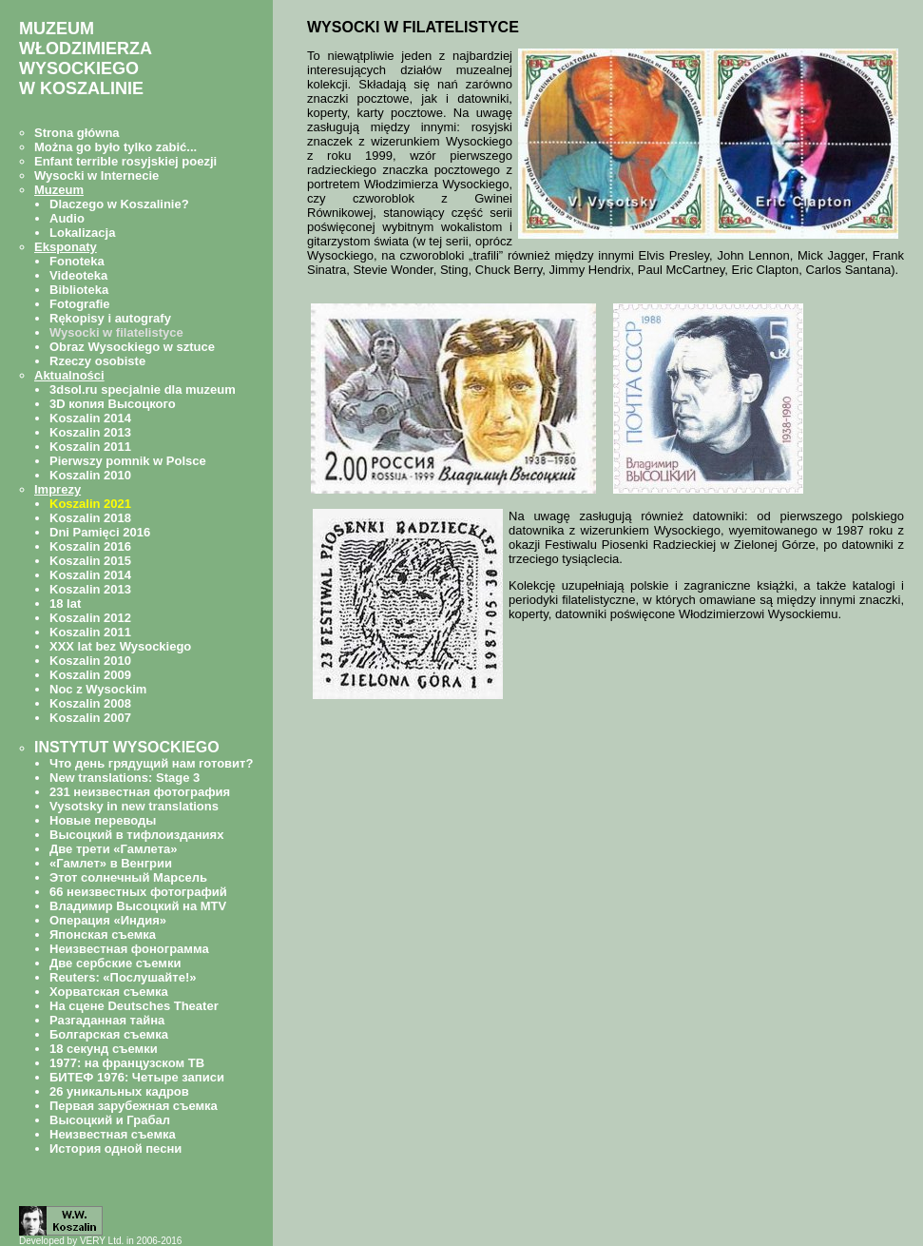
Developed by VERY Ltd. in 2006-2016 (100, 1241)
